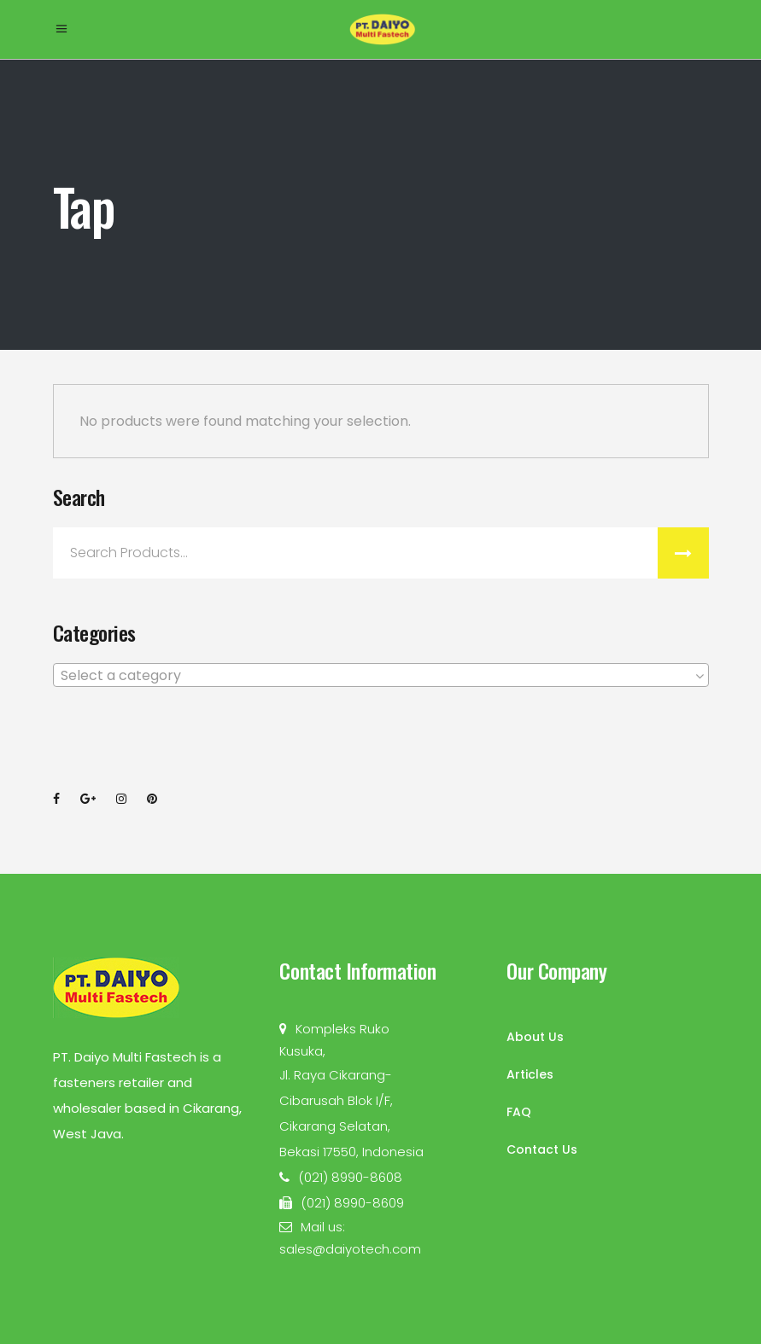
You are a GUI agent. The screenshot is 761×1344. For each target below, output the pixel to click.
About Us (535, 1036)
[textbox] (381, 676)
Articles (529, 1074)
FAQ (518, 1111)
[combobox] (381, 675)
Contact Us (541, 1149)
